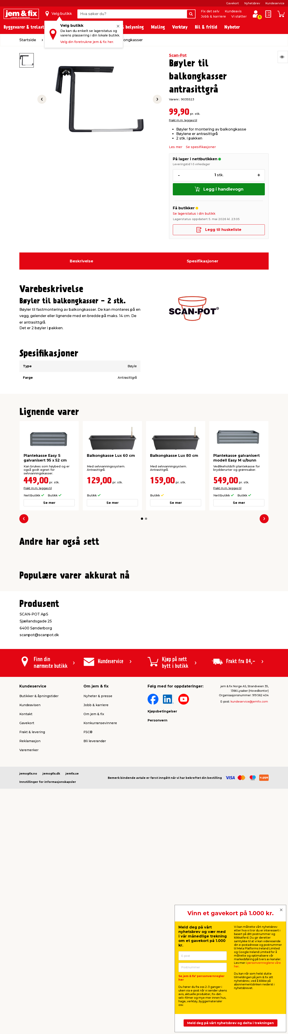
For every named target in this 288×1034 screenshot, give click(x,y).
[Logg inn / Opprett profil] (255, 14)
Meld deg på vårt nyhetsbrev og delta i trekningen (230, 1023)
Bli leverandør (94, 946)
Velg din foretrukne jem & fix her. (87, 42)
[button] (142, 519)
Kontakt (25, 919)
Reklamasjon (29, 946)
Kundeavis (233, 11)
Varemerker (28, 955)
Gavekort (232, 3)
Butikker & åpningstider (38, 901)
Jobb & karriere (213, 16)
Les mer (175, 147)
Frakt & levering (32, 937)
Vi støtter (239, 16)
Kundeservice (275, 3)
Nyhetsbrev (252, 3)
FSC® (87, 937)
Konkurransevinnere (100, 928)
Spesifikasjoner (202, 261)
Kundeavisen (29, 910)
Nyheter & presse (97, 901)
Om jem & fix (93, 919)
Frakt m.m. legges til (183, 120)
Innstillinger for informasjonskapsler (47, 986)
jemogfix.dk (51, 978)
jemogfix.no (28, 978)
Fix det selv (210, 11)
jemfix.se (72, 978)
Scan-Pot (178, 55)
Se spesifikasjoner (201, 147)
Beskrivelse (81, 261)
